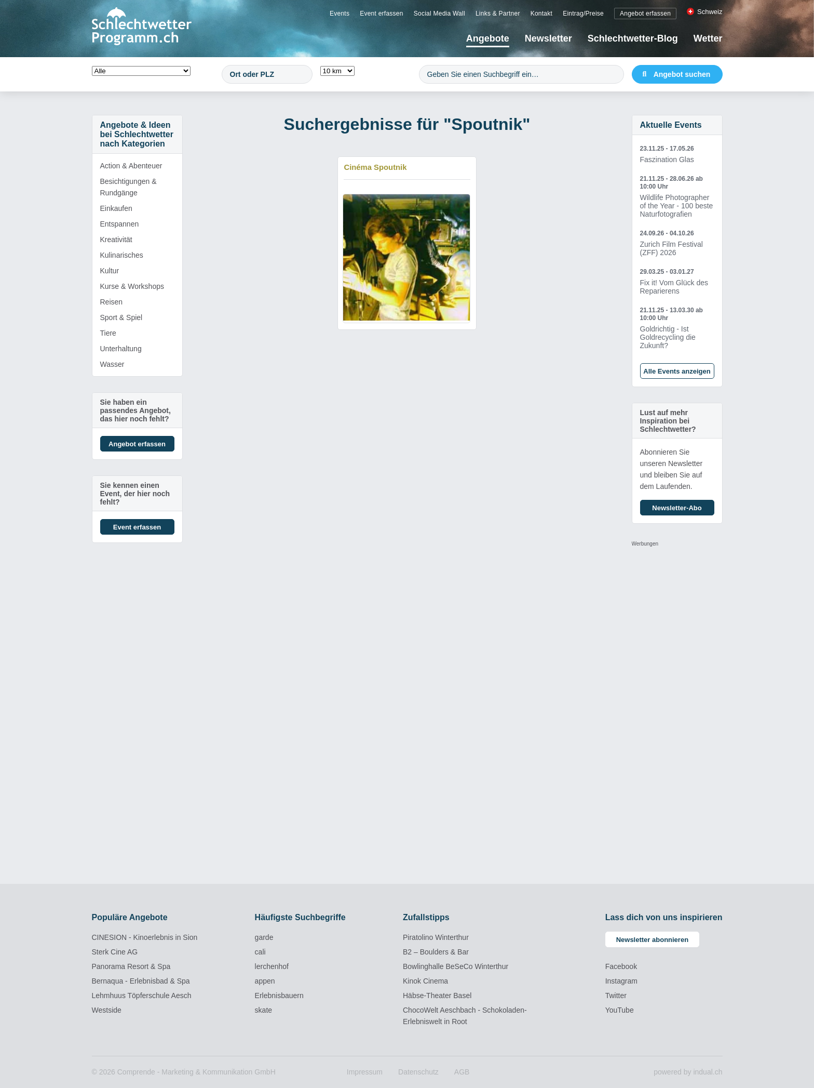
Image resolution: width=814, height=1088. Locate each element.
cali (260, 952)
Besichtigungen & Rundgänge (128, 187)
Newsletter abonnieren (652, 940)
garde (264, 937)
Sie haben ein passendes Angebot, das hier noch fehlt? (135, 410)
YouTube (619, 1010)
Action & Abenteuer (131, 166)
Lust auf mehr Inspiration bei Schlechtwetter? (668, 420)
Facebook (621, 966)
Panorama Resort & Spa (131, 966)
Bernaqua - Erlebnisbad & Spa (141, 981)
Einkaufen (116, 208)
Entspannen (119, 224)
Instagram (621, 981)
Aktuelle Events (671, 125)
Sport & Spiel (121, 317)
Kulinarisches (121, 255)
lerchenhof (272, 966)
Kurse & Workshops (132, 286)
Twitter (616, 995)
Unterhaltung (121, 348)
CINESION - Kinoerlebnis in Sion (145, 937)
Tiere (108, 333)
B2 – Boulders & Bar (436, 952)
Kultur (109, 271)
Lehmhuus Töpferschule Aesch (142, 995)
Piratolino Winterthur (436, 937)
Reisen (111, 302)
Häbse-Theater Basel (437, 995)
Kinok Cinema (425, 981)
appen (265, 981)
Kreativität (116, 239)
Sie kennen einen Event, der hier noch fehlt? (135, 493)
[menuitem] (339, 13)
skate (263, 1010)
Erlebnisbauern (279, 995)
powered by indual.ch (688, 1072)
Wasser (112, 364)
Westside (106, 1010)
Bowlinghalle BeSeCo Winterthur (455, 966)
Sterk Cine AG (115, 952)
